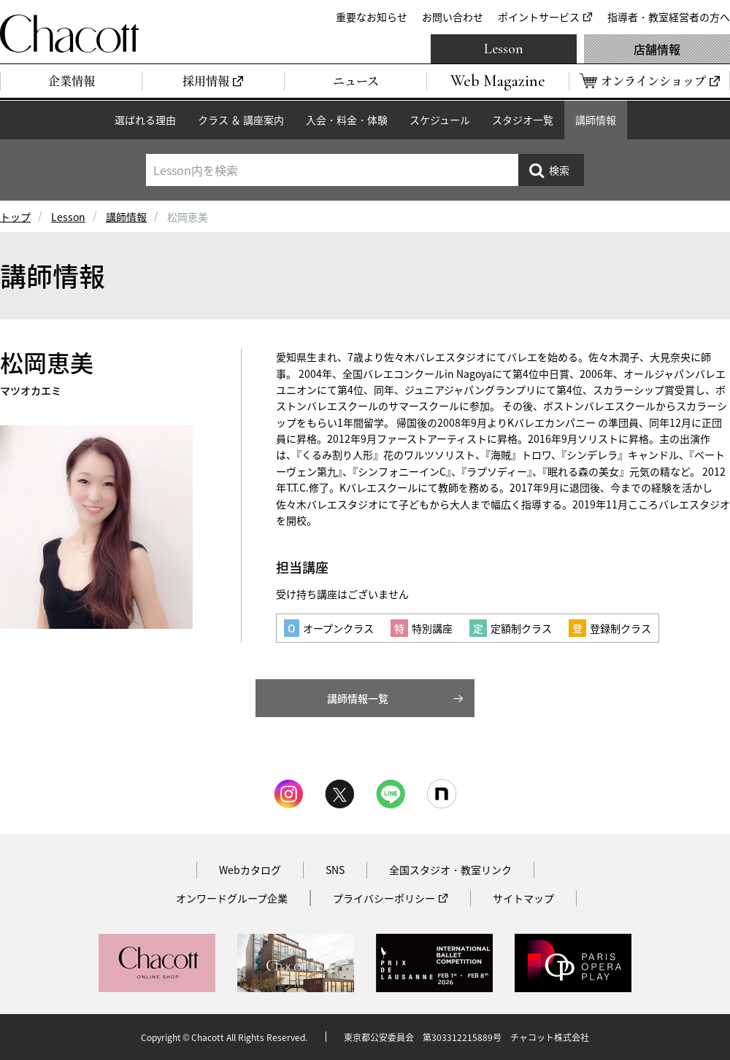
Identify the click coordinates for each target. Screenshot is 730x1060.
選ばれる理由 (145, 119)
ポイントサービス (539, 16)
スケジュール (440, 119)
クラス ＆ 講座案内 (241, 119)
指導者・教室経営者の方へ (668, 16)
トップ (15, 216)
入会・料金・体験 (347, 119)
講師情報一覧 (357, 698)
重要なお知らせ (371, 16)
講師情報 (595, 119)
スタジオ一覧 (522, 119)
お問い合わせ (452, 16)
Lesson (503, 49)
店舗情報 (657, 49)
